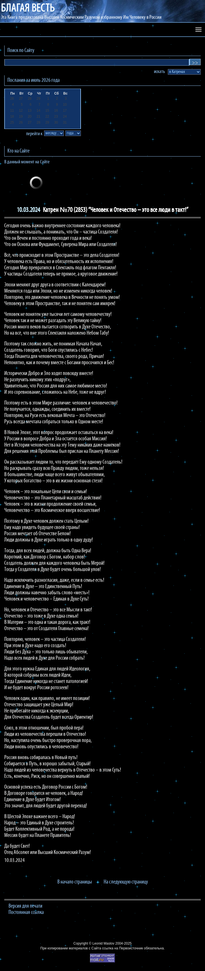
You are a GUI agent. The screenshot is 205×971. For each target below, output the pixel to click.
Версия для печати (25, 906)
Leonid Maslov (103, 943)
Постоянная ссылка (26, 912)
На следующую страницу (126, 882)
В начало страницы (74, 882)
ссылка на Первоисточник (122, 948)
